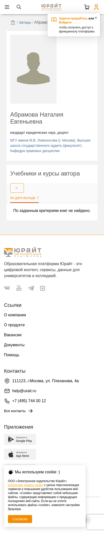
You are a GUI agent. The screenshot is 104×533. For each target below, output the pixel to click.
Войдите (65, 22)
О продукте (14, 325)
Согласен (20, 519)
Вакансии (13, 335)
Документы (14, 345)
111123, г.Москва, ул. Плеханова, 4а (45, 381)
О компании (15, 315)
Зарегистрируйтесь (73, 18)
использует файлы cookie (25, 485)
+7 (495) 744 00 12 (29, 401)
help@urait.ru (24, 391)
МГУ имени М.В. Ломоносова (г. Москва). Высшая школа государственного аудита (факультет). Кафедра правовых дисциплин (50, 145)
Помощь (11, 355)
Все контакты (19, 411)
